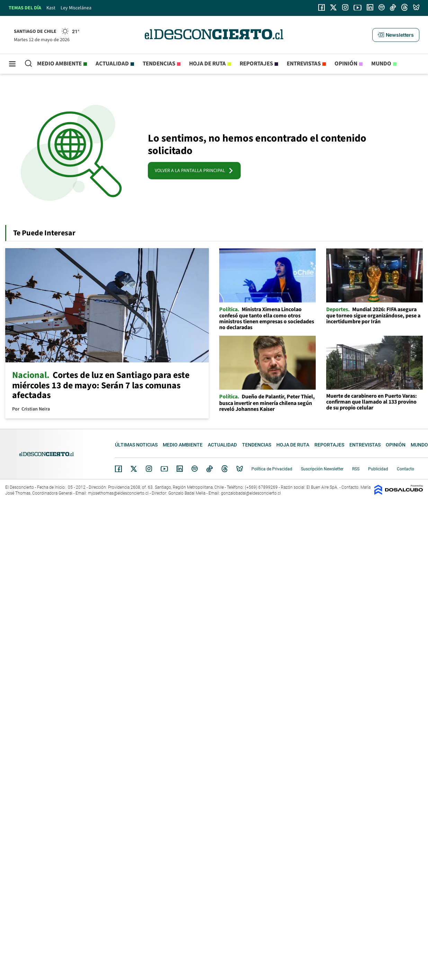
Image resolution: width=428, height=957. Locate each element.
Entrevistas (304, 64)
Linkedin (180, 469)
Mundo (381, 64)
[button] (395, 35)
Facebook (118, 469)
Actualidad (112, 64)
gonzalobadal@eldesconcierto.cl (251, 493)
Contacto (405, 469)
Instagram (149, 469)
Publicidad (378, 469)
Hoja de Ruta (207, 64)
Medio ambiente (59, 64)
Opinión (346, 64)
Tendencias (159, 64)
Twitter (134, 468)
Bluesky (240, 469)
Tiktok (209, 469)
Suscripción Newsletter (322, 469)
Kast (50, 7)
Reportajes (256, 64)
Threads (225, 469)
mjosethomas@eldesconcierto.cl (118, 493)
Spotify (194, 469)
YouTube (164, 468)
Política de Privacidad (271, 469)
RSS (355, 469)
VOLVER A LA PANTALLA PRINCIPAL (194, 170)
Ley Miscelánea (76, 7)
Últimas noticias (136, 445)
